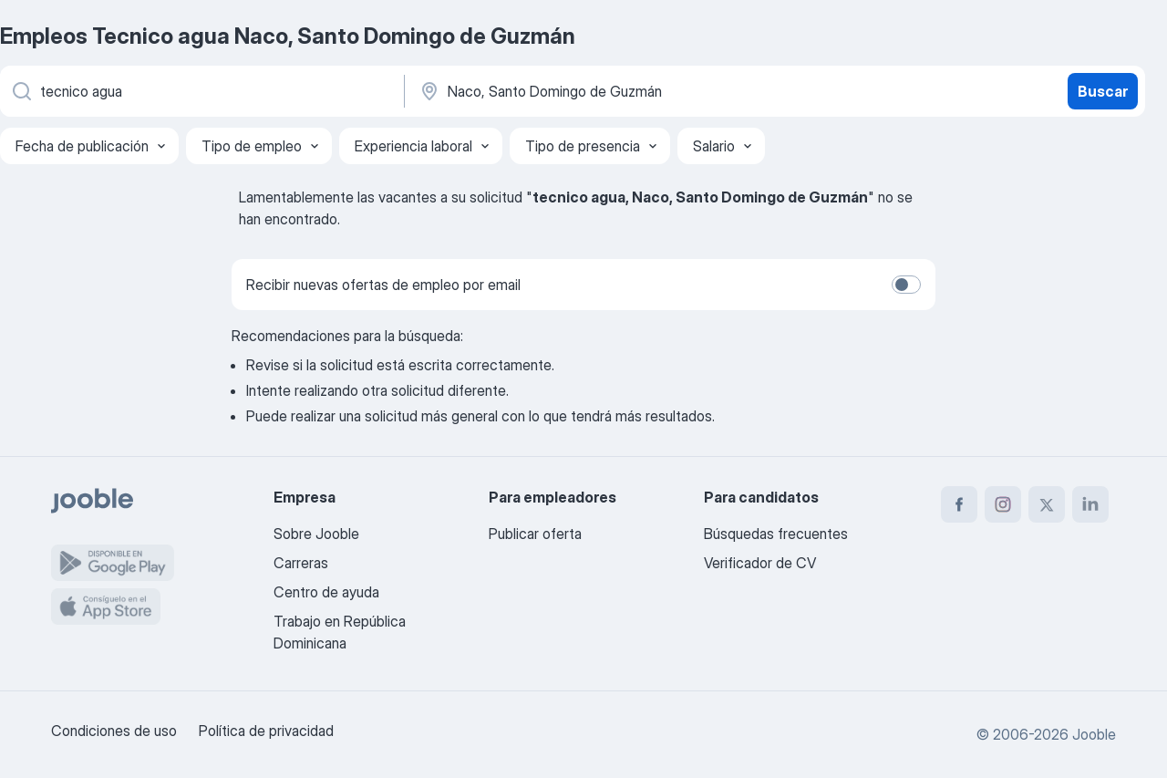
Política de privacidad (266, 730)
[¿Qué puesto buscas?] (200, 91)
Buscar (1103, 91)
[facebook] (959, 504)
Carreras (301, 563)
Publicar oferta (535, 533)
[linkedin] (1090, 504)
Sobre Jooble (316, 533)
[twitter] (1046, 504)
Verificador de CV (760, 563)
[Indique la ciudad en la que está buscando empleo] (608, 91)
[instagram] (1003, 504)
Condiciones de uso (114, 730)
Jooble (1094, 734)
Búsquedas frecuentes (776, 533)
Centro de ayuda (326, 592)
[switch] (906, 284)
